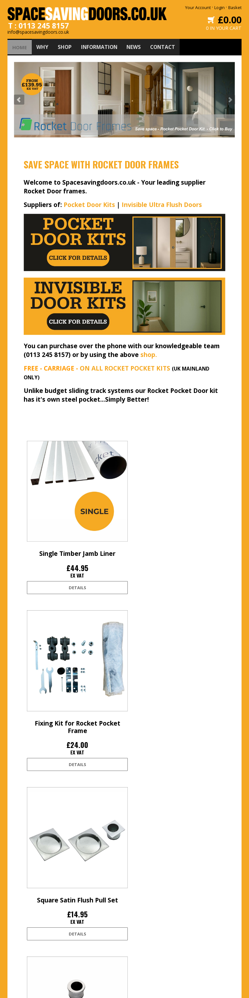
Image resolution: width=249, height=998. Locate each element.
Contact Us (84, 939)
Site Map (28, 960)
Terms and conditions (41, 929)
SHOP (66, 45)
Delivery (28, 908)
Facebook (135, 908)
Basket (235, 7)
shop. (148, 352)
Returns (28, 919)
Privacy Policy (33, 939)
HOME (20, 45)
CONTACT (168, 45)
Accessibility (32, 950)
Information (85, 929)
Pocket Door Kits (89, 202)
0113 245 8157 (195, 938)
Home (79, 898)
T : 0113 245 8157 (38, 23)
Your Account (198, 7)
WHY (44, 45)
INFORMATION (102, 45)
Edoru (183, 989)
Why (78, 908)
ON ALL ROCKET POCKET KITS (125, 366)
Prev (19, 98)
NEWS (138, 45)
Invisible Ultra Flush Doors (162, 202)
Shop (79, 919)
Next (230, 98)
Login (219, 7)
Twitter (133, 898)
